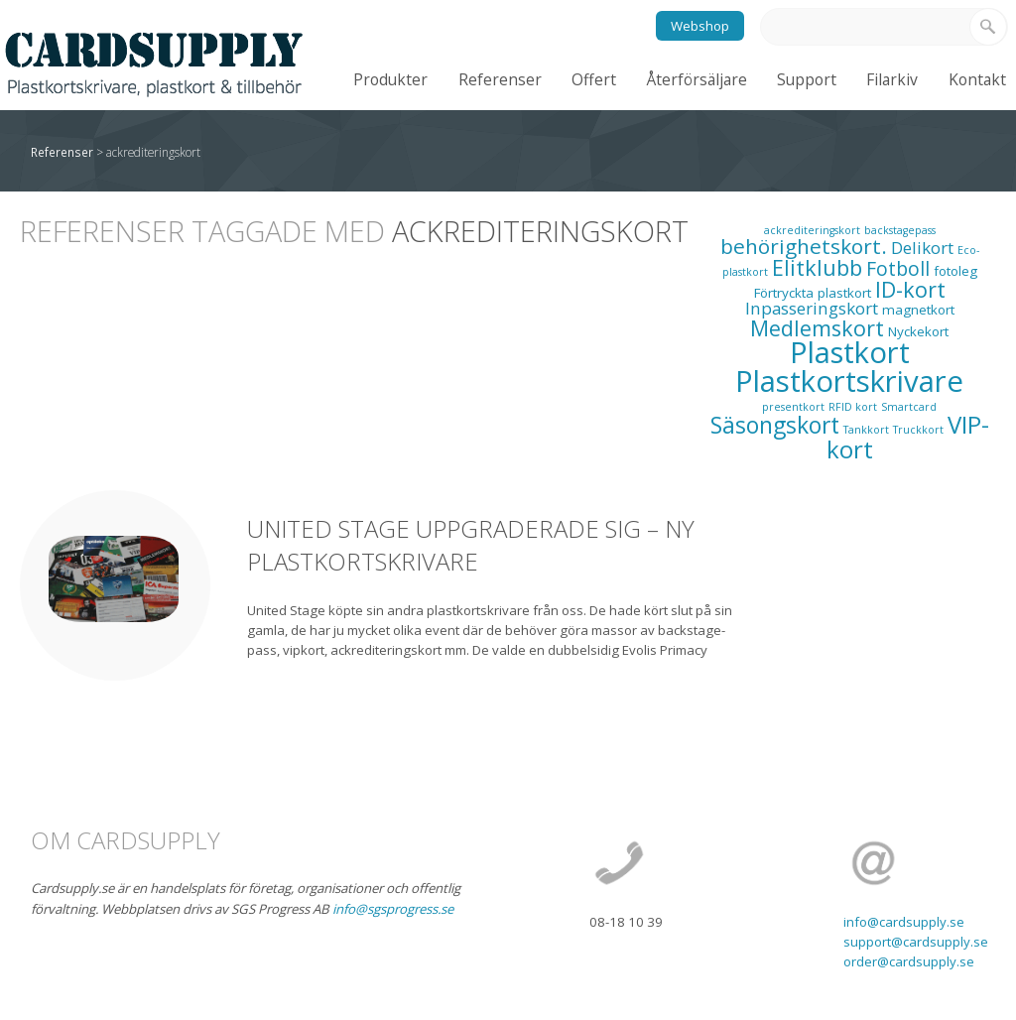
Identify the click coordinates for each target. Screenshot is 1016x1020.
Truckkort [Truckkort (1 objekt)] (918, 430)
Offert (594, 79)
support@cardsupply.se (915, 942)
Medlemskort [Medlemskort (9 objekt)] (817, 328)
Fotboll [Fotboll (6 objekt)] (898, 268)
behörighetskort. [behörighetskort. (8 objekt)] (803, 246)
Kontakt (977, 79)
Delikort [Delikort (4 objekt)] (922, 247)
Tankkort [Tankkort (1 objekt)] (866, 430)
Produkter (390, 79)
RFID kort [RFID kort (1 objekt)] (852, 407)
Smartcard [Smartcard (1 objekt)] (909, 407)
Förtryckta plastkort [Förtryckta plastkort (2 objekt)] (812, 293)
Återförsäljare (697, 79)
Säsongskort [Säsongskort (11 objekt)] (774, 425)
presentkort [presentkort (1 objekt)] (793, 407)
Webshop (700, 26)
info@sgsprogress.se (392, 909)
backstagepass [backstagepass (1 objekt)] (900, 230)
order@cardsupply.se (908, 961)
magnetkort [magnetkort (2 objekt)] (918, 310)
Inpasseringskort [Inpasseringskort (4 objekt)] (811, 308)
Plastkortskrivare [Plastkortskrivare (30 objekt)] (849, 381)
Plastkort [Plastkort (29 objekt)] (850, 352)
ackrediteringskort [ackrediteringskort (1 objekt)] (812, 230)
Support (806, 79)
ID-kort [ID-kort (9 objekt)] (910, 289)
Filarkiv (892, 79)
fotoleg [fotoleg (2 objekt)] (955, 271)
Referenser (500, 79)
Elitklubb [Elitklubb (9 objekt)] (817, 267)
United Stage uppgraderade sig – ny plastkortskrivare (471, 545)
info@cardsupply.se (903, 922)
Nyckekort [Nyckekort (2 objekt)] (918, 331)
